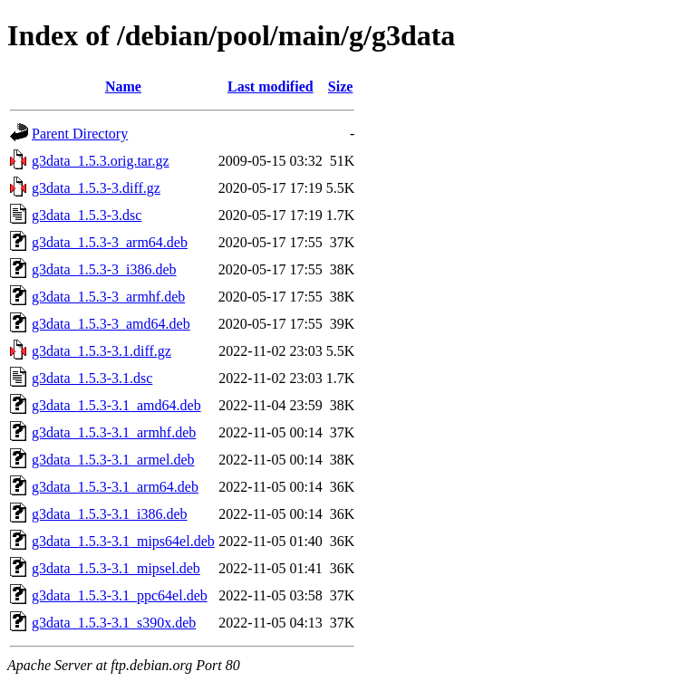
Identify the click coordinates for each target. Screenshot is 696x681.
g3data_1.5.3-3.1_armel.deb (113, 459)
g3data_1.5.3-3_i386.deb (104, 269)
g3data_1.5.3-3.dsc (86, 215)
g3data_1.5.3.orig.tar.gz (100, 160)
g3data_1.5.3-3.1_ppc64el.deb (120, 595)
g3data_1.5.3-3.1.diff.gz (101, 351)
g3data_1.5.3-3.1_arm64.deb (115, 486)
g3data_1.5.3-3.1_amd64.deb (116, 405)
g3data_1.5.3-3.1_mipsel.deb (116, 568)
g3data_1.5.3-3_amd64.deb (111, 323)
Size (340, 86)
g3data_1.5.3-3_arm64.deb (110, 242)
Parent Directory (80, 133)
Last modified (270, 86)
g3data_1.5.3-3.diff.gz (96, 188)
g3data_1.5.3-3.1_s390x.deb (114, 622)
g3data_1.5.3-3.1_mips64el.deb (123, 541)
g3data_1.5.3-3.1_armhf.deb (114, 432)
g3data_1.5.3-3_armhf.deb (108, 296)
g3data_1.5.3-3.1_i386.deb (110, 514)
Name (123, 86)
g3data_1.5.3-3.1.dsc (92, 378)
